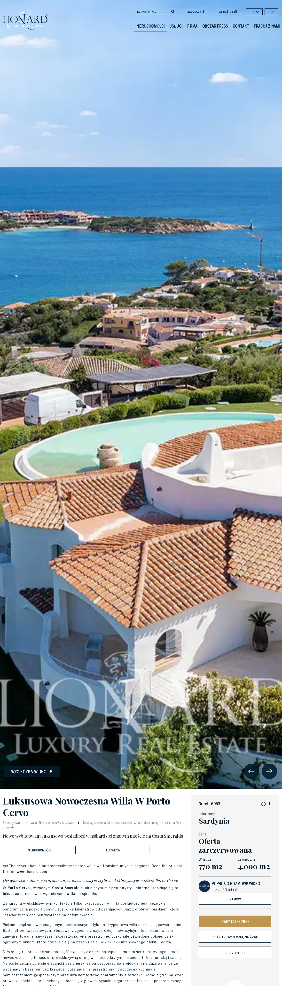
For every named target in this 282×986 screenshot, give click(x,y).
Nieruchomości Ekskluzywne (56, 822)
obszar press (215, 26)
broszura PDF (235, 953)
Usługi (175, 26)
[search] (173, 11)
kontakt (241, 26)
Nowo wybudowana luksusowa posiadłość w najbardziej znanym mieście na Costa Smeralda (92, 825)
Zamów (235, 899)
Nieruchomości (150, 26)
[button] (263, 803)
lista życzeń (228, 11)
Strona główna (12, 822)
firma (192, 26)
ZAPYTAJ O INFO (235, 921)
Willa (34, 822)
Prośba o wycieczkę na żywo (235, 937)
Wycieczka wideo (32, 771)
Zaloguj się (195, 11)
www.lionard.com (32, 871)
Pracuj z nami (267, 26)
